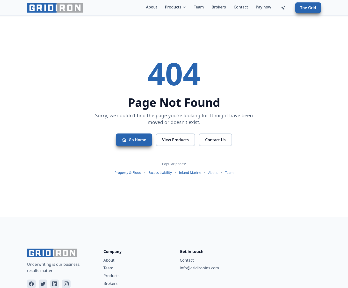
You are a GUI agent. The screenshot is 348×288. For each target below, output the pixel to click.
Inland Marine (190, 172)
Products (175, 7)
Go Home (134, 139)
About (151, 7)
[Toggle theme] (283, 7)
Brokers (219, 7)
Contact (241, 7)
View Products (175, 139)
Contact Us (215, 139)
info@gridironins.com (199, 268)
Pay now (263, 7)
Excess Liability (160, 172)
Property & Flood (128, 172)
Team (199, 7)
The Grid (308, 7)
